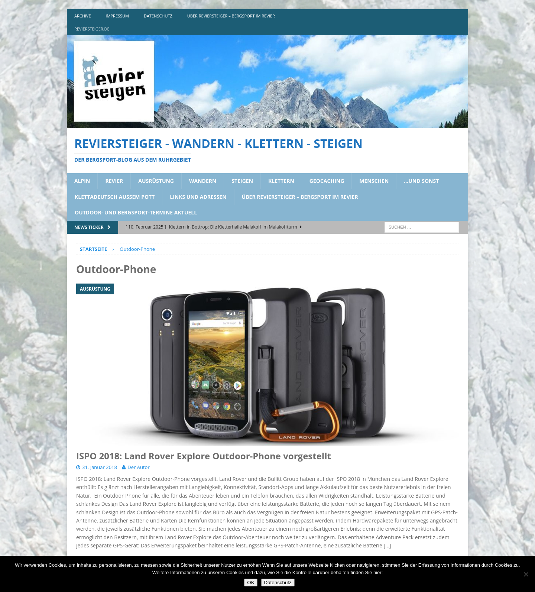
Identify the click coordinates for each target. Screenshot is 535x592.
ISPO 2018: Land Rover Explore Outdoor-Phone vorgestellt (203, 456)
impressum (117, 16)
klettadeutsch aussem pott (115, 196)
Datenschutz (278, 582)
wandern (202, 180)
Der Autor (138, 467)
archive (82, 16)
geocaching (326, 180)
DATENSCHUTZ (158, 16)
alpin (82, 180)
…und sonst (421, 180)
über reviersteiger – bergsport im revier (231, 16)
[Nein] (525, 574)
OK (250, 582)
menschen (374, 180)
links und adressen (198, 196)
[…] (387, 545)
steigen (242, 180)
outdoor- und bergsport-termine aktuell (136, 212)
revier (114, 180)
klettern (281, 180)
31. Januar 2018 (99, 467)
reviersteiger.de (92, 29)
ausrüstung (156, 180)
